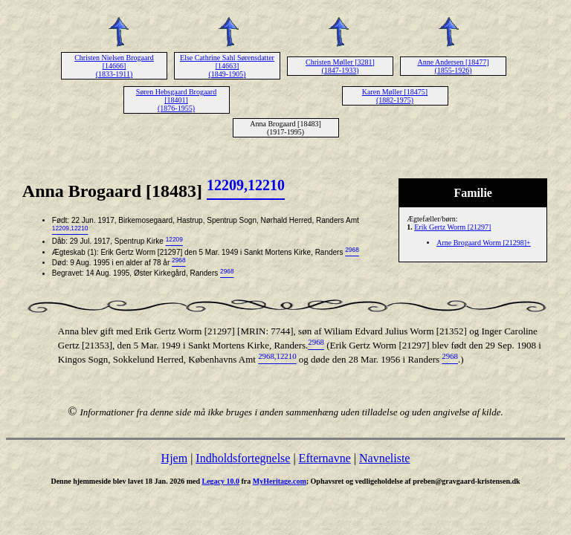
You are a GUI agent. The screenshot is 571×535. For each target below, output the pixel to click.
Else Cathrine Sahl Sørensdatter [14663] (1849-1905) (227, 66)
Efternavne (325, 458)
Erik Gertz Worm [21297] (452, 227)
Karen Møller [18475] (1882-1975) (395, 96)
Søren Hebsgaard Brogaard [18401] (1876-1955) (176, 100)
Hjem (174, 458)
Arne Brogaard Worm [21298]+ (483, 243)
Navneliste (384, 458)
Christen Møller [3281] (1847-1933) (340, 66)
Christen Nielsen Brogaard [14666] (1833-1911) (114, 66)
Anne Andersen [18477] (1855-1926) (452, 66)
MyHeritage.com (279, 481)
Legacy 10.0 (220, 481)
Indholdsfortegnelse (243, 458)
